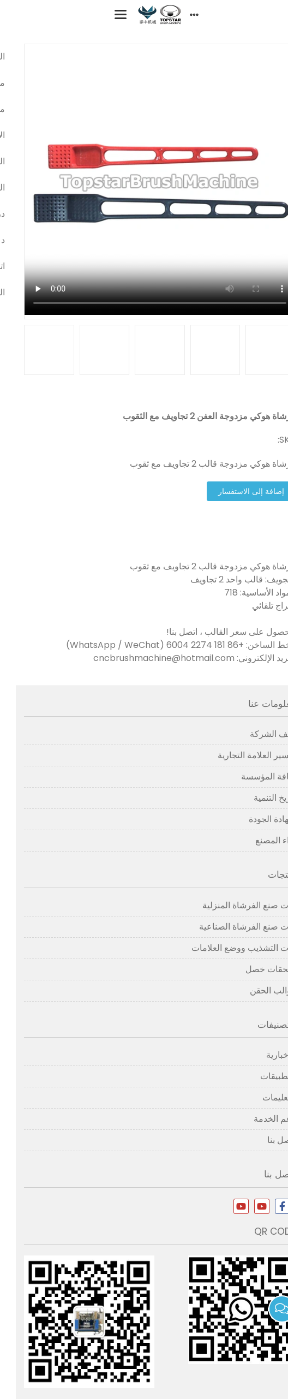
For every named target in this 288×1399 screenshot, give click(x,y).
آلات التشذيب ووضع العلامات (228, 948)
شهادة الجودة (256, 819)
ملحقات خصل (255, 969)
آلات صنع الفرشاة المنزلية (233, 905)
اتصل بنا (265, 1140)
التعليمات (263, 1097)
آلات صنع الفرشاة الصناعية (231, 926)
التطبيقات (262, 1076)
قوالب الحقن (257, 990)
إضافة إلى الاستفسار (235, 491)
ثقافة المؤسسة (252, 776)
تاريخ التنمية (259, 797)
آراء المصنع (259, 840)
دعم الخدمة (259, 1118)
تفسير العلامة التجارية (241, 755)
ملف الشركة (257, 734)
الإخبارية (265, 1055)
